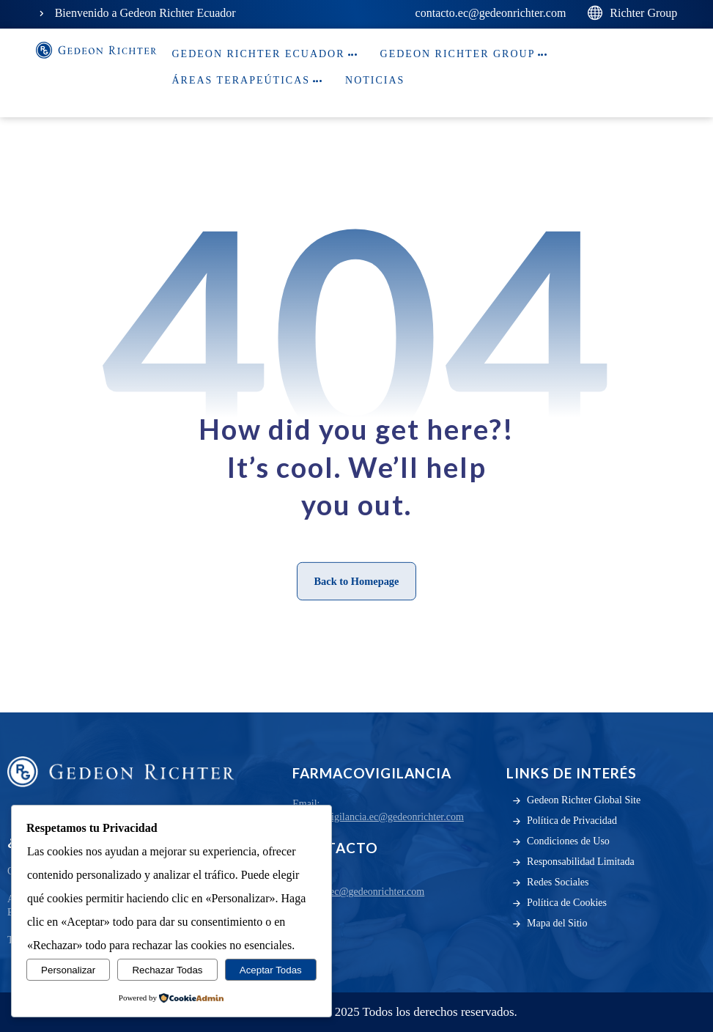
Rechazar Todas (167, 970)
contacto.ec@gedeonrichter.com (358, 891)
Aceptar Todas (271, 970)
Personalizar (68, 970)
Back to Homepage (356, 580)
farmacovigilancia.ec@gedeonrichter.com (378, 816)
